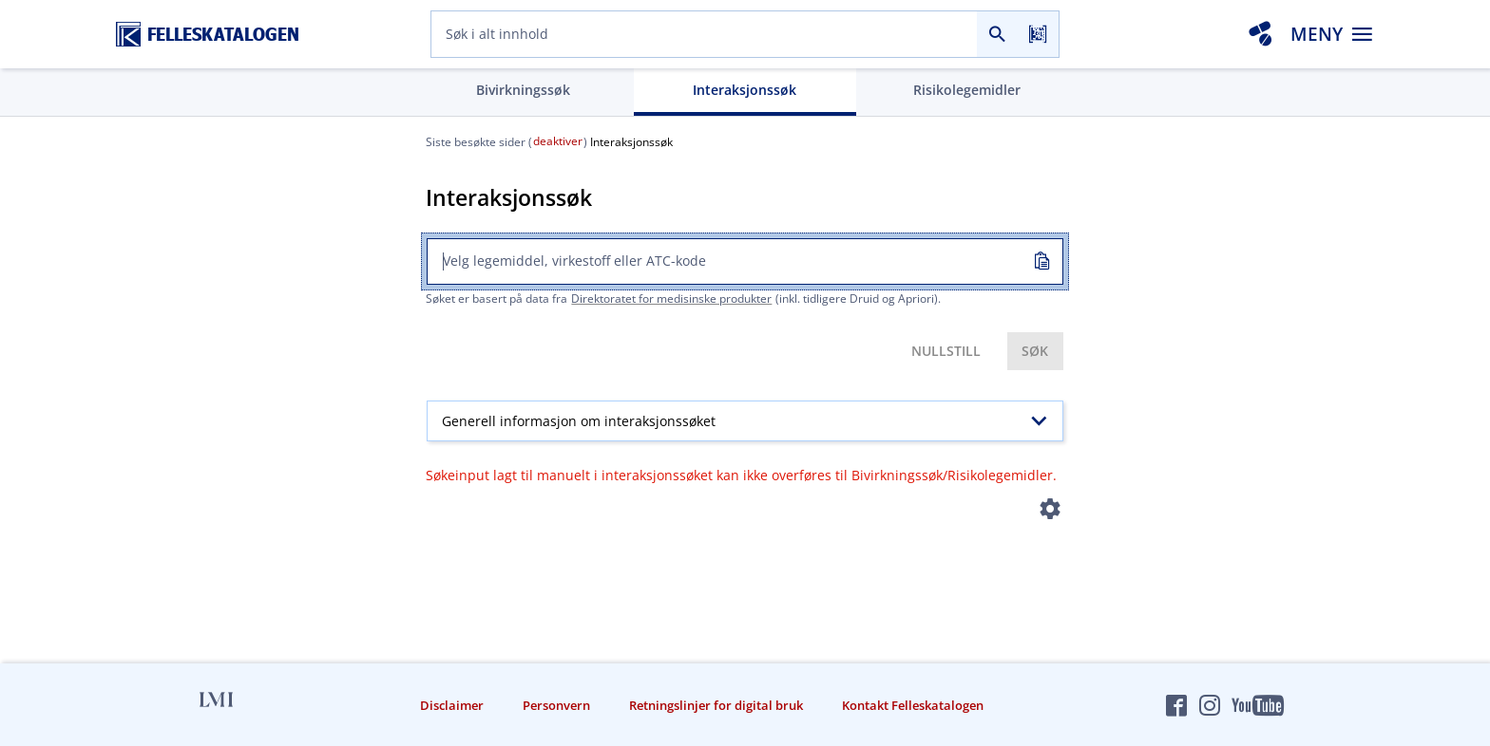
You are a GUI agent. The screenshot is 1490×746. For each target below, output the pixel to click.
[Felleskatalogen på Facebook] (1176, 705)
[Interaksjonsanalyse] (1260, 34)
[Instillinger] (1050, 513)
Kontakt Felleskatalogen (913, 705)
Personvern (556, 705)
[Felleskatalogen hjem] (207, 34)
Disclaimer (452, 705)
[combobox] (704, 34)
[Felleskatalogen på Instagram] (1209, 705)
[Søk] (997, 34)
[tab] (523, 92)
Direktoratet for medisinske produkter (671, 298)
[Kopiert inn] (1041, 262)
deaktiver (558, 141)
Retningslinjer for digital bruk (716, 705)
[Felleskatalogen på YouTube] (1257, 705)
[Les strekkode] (1038, 34)
